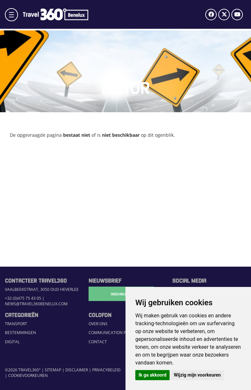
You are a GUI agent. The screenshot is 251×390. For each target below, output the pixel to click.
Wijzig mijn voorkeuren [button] (197, 375)
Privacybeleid (106, 369)
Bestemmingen (20, 332)
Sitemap (53, 369)
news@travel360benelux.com (36, 303)
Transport (16, 323)
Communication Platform (116, 332)
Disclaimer (76, 369)
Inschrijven (121, 294)
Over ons (98, 323)
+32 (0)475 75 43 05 (23, 298)
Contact (98, 341)
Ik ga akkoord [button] (152, 375)
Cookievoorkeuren (28, 375)
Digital (12, 341)
